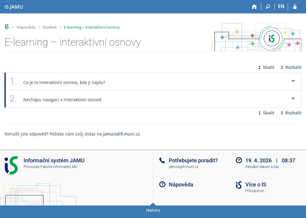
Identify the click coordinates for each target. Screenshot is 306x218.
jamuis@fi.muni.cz (121, 134)
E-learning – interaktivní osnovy (92, 27)
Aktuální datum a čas (262, 167)
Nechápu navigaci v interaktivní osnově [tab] (59, 99)
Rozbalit (290, 67)
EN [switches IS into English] (281, 6)
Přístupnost (254, 191)
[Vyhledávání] (268, 7)
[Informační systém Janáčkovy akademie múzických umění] (13, 7)
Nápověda (26, 27)
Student (49, 27)
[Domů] (254, 7)
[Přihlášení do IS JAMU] (295, 7)
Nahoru (153, 210)
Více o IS (255, 184)
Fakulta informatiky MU (58, 167)
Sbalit (265, 67)
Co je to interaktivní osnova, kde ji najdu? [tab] (61, 81)
